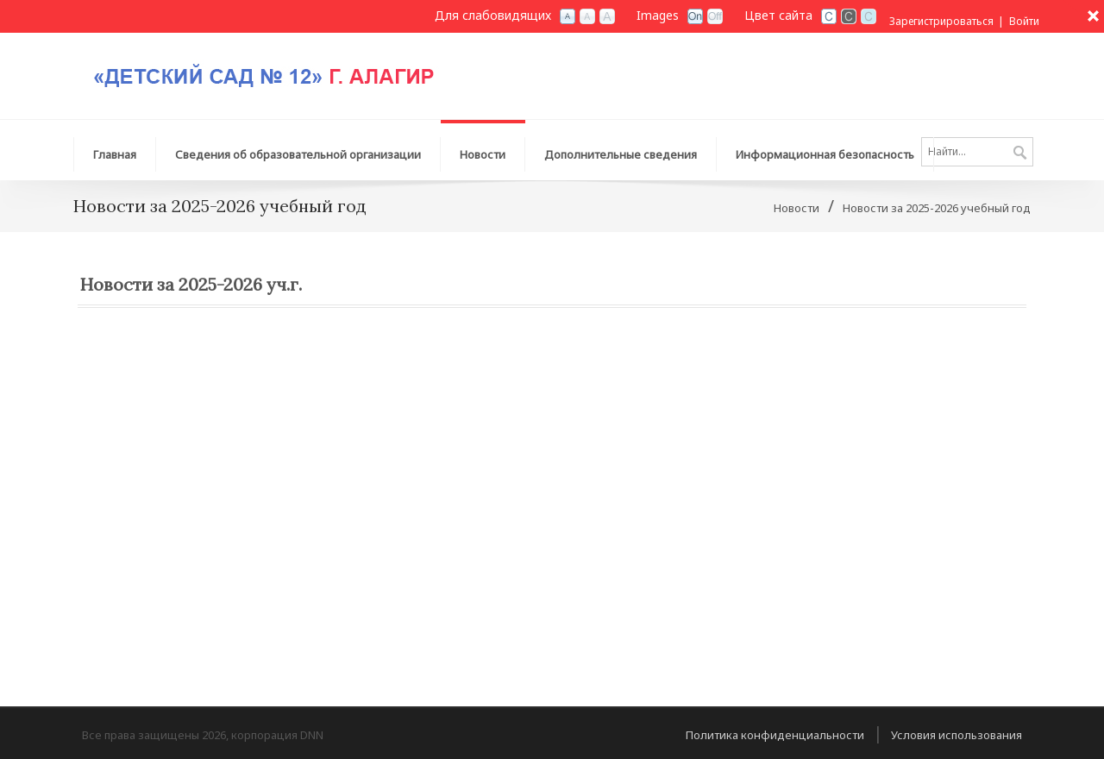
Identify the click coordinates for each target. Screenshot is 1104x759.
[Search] (977, 151)
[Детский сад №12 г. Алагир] (289, 70)
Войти (1024, 21)
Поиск (1020, 153)
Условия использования (956, 735)
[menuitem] (298, 150)
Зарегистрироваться (941, 21)
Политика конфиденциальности (775, 735)
